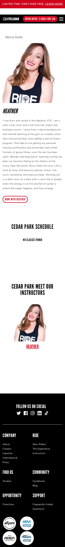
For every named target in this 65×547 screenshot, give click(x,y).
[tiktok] (46, 409)
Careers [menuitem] (7, 445)
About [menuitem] (6, 440)
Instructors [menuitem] (39, 449)
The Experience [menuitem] (41, 445)
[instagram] (33, 409)
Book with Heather (15, 196)
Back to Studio (14, 33)
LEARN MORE (54, 4)
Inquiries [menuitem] (8, 449)
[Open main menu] (61, 19)
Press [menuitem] (6, 458)
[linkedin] (39, 409)
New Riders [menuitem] (39, 440)
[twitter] (19, 409)
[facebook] (26, 409)
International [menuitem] (10, 454)
